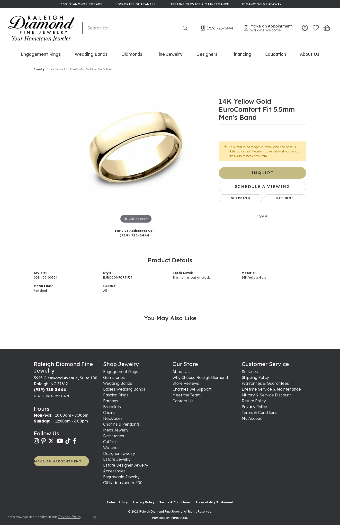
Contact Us (182, 400)
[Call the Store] (50, 389)
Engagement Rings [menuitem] (120, 371)
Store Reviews (185, 383)
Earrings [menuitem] (110, 400)
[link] (80, 4)
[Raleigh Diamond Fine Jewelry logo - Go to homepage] (41, 28)
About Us (309, 54)
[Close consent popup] (94, 517)
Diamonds (131, 54)
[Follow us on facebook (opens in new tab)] (75, 441)
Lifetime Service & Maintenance (271, 389)
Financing (241, 54)
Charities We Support (191, 389)
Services (250, 371)
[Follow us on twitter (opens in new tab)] (51, 441)
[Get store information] (51, 396)
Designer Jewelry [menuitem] (119, 453)
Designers (206, 54)
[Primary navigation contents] (170, 54)
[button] (305, 28)
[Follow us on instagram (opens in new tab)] (36, 441)
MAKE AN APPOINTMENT (57, 461)
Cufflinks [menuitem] (110, 441)
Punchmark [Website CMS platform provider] (179, 518)
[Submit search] (186, 28)
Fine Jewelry (169, 54)
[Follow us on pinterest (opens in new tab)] (43, 441)
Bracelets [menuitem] (112, 406)
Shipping (241, 198)
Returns (285, 198)
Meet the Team (186, 395)
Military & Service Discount (266, 395)
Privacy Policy (254, 406)
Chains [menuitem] (109, 412)
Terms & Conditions (259, 412)
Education (275, 54)
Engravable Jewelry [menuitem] (121, 476)
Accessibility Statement (214, 502)
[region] (136, 151)
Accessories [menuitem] (114, 471)
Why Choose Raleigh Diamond (200, 377)
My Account (253, 418)
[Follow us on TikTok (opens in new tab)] (68, 441)
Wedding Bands (91, 54)
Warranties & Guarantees (265, 383)
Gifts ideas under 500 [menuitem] (123, 482)
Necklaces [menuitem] (113, 418)
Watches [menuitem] (111, 447)
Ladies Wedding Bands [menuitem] (124, 389)
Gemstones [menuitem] (114, 377)
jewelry (39, 69)
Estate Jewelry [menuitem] (117, 459)
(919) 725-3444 (135, 235)
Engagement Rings (41, 54)
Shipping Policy (255, 377)
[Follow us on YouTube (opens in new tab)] (59, 441)
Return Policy (254, 400)
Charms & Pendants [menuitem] (121, 424)
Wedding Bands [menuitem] (117, 383)
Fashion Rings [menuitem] (115, 395)
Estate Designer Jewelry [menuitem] (125, 465)
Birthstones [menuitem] (113, 435)
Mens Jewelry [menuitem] (115, 430)
